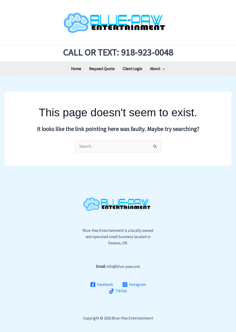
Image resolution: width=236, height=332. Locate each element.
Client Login (132, 68)
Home (76, 68)
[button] (162, 69)
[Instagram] (134, 284)
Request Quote (102, 68)
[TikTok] (118, 291)
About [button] (157, 69)
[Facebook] (102, 284)
